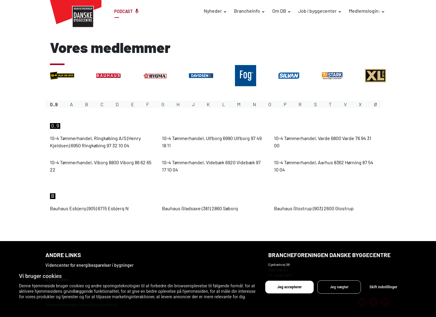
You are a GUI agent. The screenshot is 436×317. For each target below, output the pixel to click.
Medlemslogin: (364, 11)
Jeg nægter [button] (339, 287)
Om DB (279, 11)
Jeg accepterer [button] (289, 287)
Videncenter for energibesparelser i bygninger (89, 265)
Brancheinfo (247, 11)
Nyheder (213, 11)
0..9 (54, 104)
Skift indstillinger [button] (383, 287)
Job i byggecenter (317, 11)
